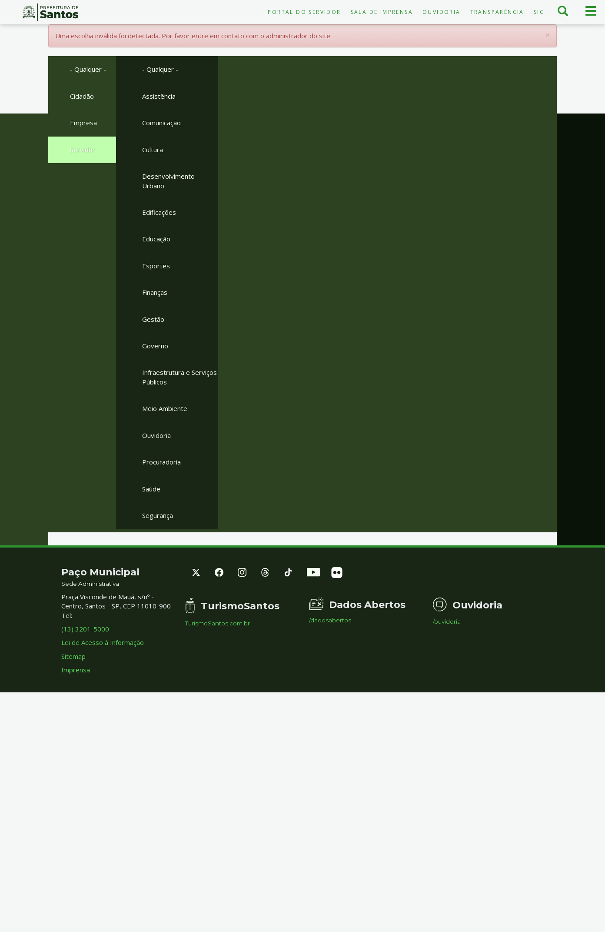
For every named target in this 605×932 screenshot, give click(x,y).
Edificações (159, 212)
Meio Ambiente (164, 408)
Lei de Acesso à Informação (102, 642)
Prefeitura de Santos (50, 12)
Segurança (157, 515)
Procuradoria (161, 462)
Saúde (151, 488)
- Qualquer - (88, 69)
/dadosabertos (330, 620)
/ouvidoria (447, 622)
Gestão (153, 319)
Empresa (83, 122)
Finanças (154, 292)
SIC (539, 12)
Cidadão (82, 96)
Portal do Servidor (304, 12)
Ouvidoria (441, 12)
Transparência (497, 12)
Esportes (156, 265)
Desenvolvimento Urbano (168, 181)
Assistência (159, 96)
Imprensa (75, 669)
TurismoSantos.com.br (217, 623)
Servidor (82, 149)
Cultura (152, 149)
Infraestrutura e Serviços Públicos (179, 377)
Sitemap (73, 656)
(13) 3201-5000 (85, 629)
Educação (156, 238)
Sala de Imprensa (382, 12)
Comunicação (161, 122)
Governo (155, 345)
